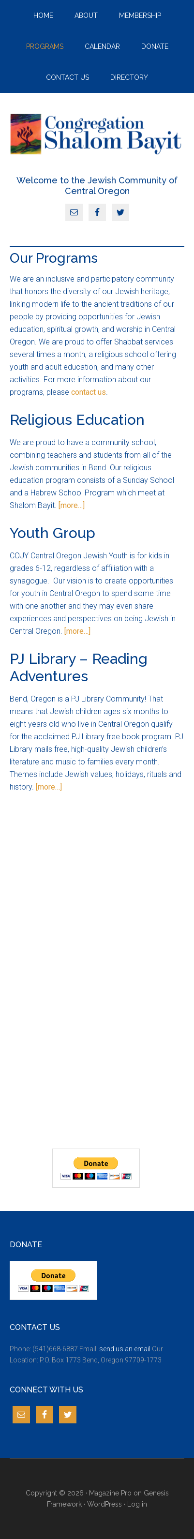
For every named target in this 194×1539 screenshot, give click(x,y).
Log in (137, 1504)
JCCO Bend (97, 134)
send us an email (124, 1349)
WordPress (104, 1504)
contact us (88, 392)
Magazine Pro (110, 1493)
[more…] (72, 505)
